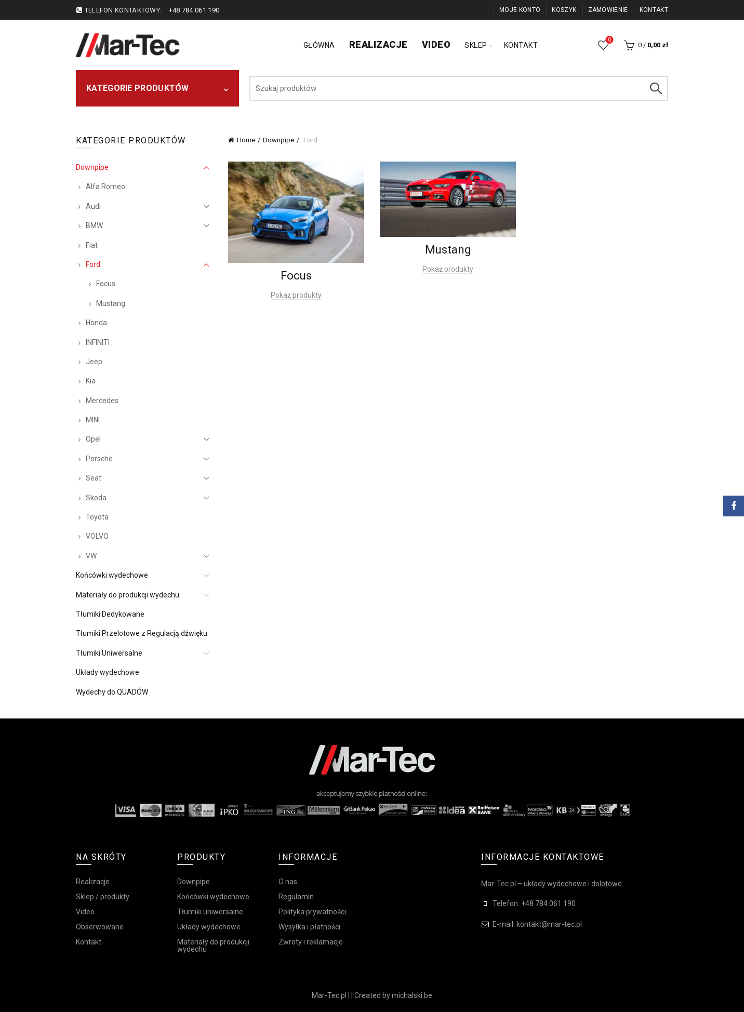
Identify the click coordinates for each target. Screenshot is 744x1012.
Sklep (475, 45)
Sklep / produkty (102, 897)
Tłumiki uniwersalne (210, 912)
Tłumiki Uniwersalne (109, 653)
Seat (93, 478)
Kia (91, 381)
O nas (287, 881)
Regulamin (296, 897)
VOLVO (97, 536)
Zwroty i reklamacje (310, 942)
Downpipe (278, 140)
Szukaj (655, 88)
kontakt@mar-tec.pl (549, 924)
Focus (105, 283)
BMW (94, 225)
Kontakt (654, 10)
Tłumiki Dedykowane (110, 614)
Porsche (99, 459)
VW (91, 556)
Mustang (110, 303)
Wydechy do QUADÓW (112, 692)
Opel (93, 439)
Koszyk (564, 10)
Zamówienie (608, 10)
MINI (93, 420)
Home (246, 140)
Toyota (97, 517)
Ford (93, 264)
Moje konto (519, 10)
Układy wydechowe (107, 672)
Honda (96, 322)
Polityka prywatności (312, 912)
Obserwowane (609, 40)
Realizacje (378, 44)
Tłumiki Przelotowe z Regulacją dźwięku (141, 633)
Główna (319, 45)
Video (436, 44)
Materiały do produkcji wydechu (127, 595)
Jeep (94, 361)
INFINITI (98, 342)
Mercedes (102, 400)
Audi (93, 206)
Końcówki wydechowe (112, 575)
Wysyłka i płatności (309, 927)
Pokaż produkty (296, 295)
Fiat (92, 245)
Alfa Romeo (105, 186)
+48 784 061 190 (194, 10)
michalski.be (412, 995)
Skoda (96, 498)
